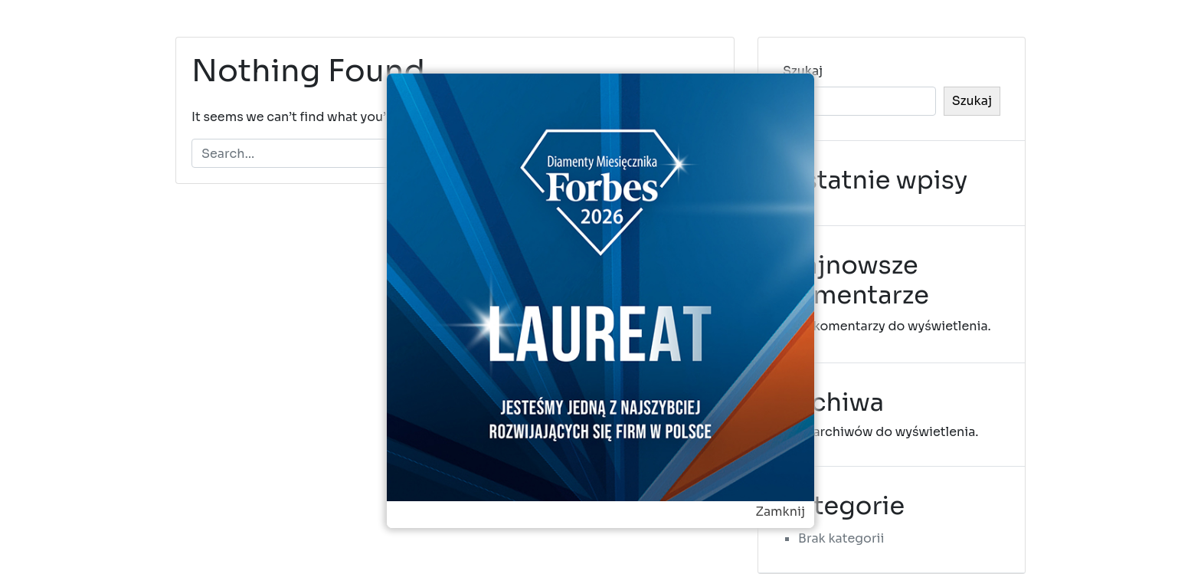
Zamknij (780, 511)
